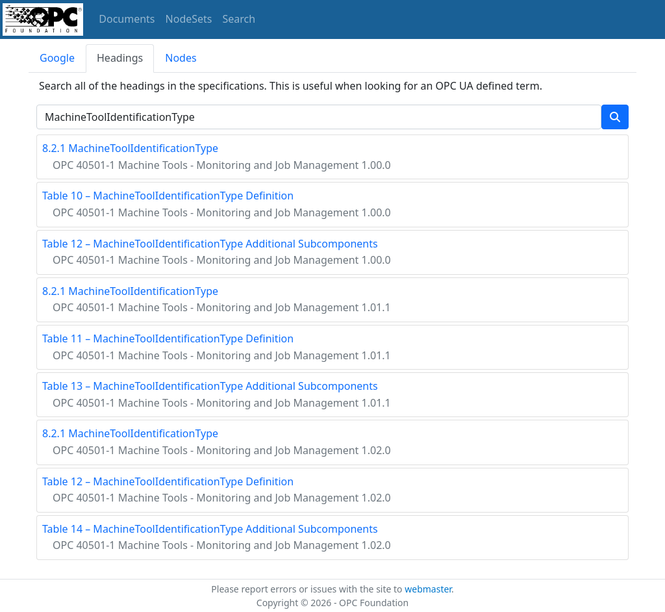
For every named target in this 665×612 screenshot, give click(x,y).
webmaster (428, 589)
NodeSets (189, 19)
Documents (127, 19)
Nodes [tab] (180, 58)
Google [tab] (57, 58)
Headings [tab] (120, 58)
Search (239, 19)
